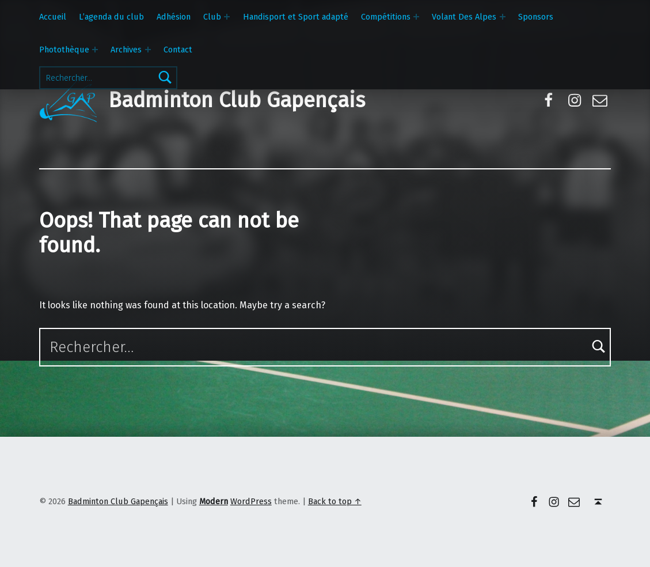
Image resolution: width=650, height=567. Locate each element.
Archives (126, 49)
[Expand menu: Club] (227, 17)
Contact (178, 49)
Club (212, 17)
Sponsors (535, 17)
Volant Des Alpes (464, 17)
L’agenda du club (111, 17)
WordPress (251, 501)
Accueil (52, 17)
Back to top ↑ (335, 501)
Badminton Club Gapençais (236, 100)
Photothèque (64, 49)
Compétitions (385, 17)
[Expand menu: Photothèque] (95, 49)
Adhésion (174, 17)
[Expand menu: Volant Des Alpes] (502, 17)
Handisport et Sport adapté (295, 17)
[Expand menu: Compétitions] (416, 17)
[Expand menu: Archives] (148, 49)
